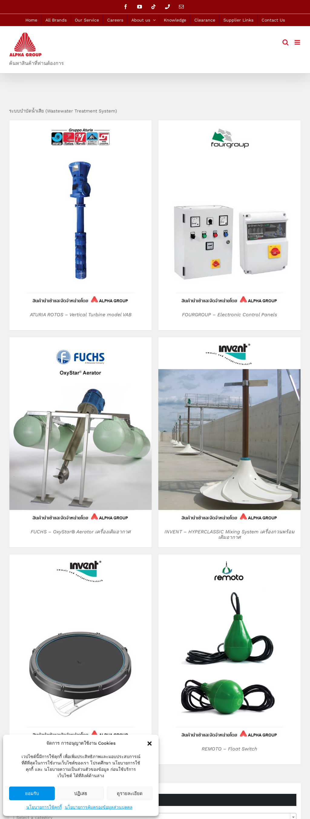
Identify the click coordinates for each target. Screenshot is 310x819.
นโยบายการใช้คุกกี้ (44, 807)
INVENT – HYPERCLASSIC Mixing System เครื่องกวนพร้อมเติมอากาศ (229, 534)
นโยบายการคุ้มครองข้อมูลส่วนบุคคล (99, 807)
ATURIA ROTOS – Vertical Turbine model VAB (80, 314)
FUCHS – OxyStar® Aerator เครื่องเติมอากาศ (80, 532)
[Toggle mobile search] (285, 42)
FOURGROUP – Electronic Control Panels (229, 314)
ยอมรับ (32, 793)
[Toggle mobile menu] (298, 42)
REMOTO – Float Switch (229, 749)
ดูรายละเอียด (130, 793)
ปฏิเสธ (80, 793)
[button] (150, 743)
